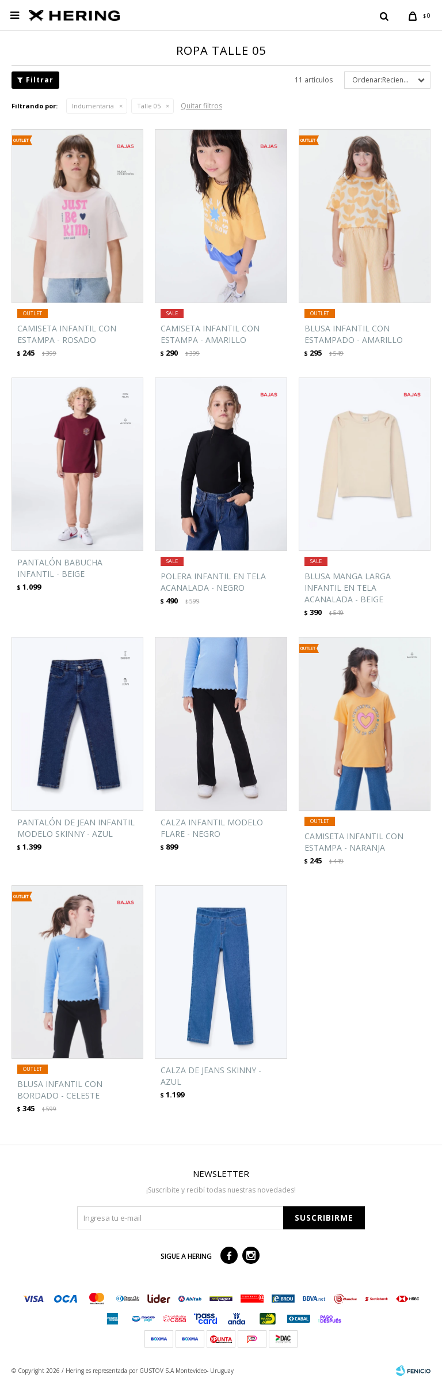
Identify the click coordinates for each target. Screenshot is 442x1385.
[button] (383, 15)
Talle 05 (149, 105)
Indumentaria (93, 105)
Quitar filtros (201, 106)
